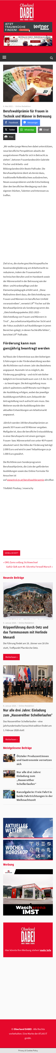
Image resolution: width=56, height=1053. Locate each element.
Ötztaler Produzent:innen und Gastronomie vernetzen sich (34, 760)
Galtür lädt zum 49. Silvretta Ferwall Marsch (28, 566)
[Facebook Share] (11, 122)
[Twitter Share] (10, 129)
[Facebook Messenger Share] (31, 122)
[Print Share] (9, 137)
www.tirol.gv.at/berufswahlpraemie (25, 479)
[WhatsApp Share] (27, 129)
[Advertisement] (28, 229)
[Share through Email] (44, 129)
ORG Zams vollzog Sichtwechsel (21, 562)
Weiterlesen (10, 657)
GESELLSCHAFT (11, 553)
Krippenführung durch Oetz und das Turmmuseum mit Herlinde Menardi (25, 632)
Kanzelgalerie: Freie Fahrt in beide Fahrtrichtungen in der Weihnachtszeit (35, 796)
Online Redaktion (23, 106)
